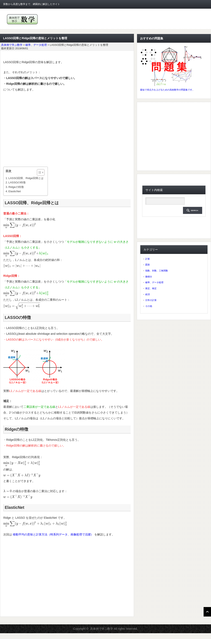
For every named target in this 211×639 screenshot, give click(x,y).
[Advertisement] (67, 129)
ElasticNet (14, 191)
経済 (147, 294)
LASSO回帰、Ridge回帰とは (25, 178)
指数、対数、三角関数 (156, 270)
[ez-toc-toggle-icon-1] (38, 172)
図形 (147, 264)
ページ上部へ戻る (207, 612)
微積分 (148, 276)
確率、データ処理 (154, 282)
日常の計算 (151, 300)
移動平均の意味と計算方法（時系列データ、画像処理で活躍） (53, 534)
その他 (148, 306)
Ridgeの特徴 (16, 187)
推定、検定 (151, 288)
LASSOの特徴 (17, 182)
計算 (147, 259)
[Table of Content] (41, 172)
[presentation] (19, 225)
